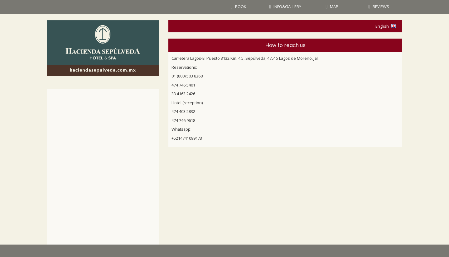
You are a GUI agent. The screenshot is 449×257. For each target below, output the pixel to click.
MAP (334, 6)
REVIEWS (381, 6)
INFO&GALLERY (287, 6)
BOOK (240, 6)
